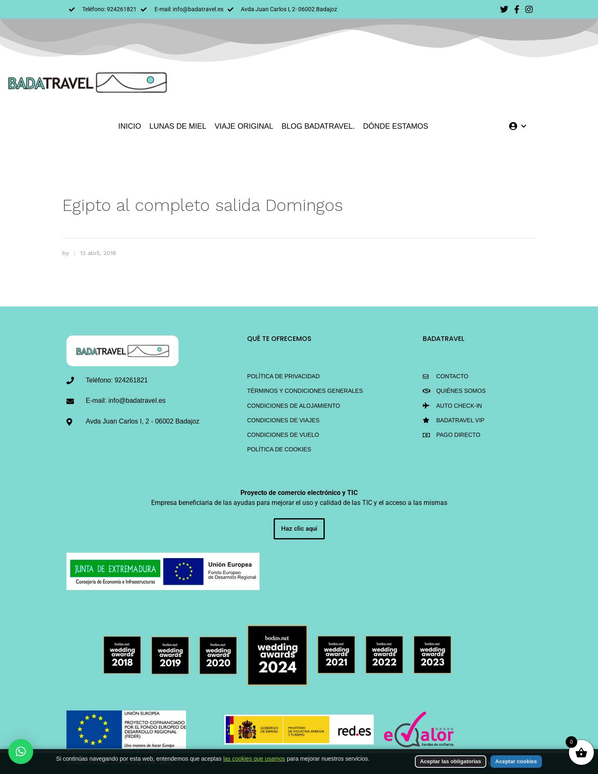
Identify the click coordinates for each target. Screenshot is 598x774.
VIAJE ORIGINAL (244, 126)
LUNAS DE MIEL (178, 126)
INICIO (129, 126)
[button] (20, 751)
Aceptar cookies (516, 761)
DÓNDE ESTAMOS (395, 126)
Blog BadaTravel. (318, 126)
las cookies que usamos (254, 758)
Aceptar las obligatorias (450, 761)
